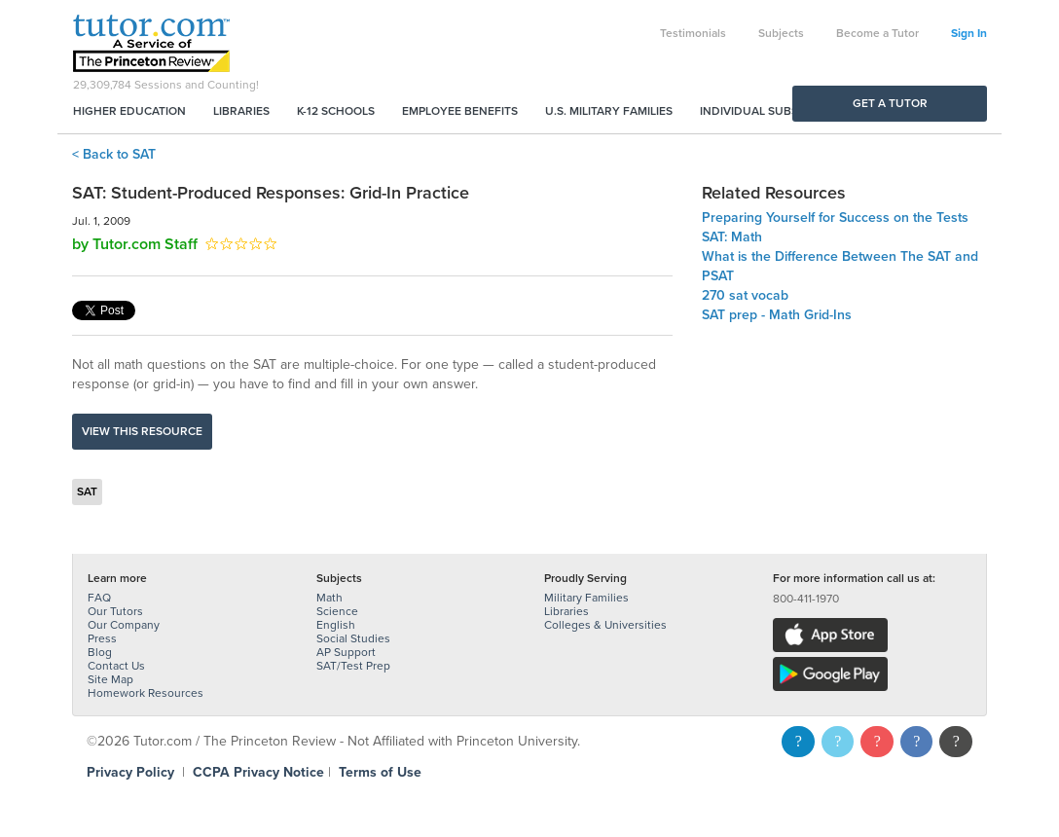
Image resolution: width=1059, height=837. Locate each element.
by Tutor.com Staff (135, 244)
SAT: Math (732, 237)
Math (329, 597)
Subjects (781, 33)
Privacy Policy (130, 772)
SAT (87, 491)
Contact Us (116, 666)
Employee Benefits (460, 111)
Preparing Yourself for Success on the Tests (835, 217)
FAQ (99, 597)
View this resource (142, 431)
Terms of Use (380, 772)
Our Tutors (115, 611)
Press (102, 638)
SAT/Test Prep (353, 666)
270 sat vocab (745, 295)
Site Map (110, 679)
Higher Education (129, 111)
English (335, 625)
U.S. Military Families (609, 111)
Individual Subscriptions (779, 111)
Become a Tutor (877, 33)
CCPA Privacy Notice (258, 772)
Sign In (969, 33)
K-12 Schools (336, 111)
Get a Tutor (890, 103)
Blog (100, 652)
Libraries (241, 111)
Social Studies (353, 638)
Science (337, 611)
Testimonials (693, 33)
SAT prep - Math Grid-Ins (777, 315)
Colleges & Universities (605, 625)
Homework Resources (145, 693)
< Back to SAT (114, 154)
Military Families (586, 597)
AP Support (346, 652)
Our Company (124, 625)
